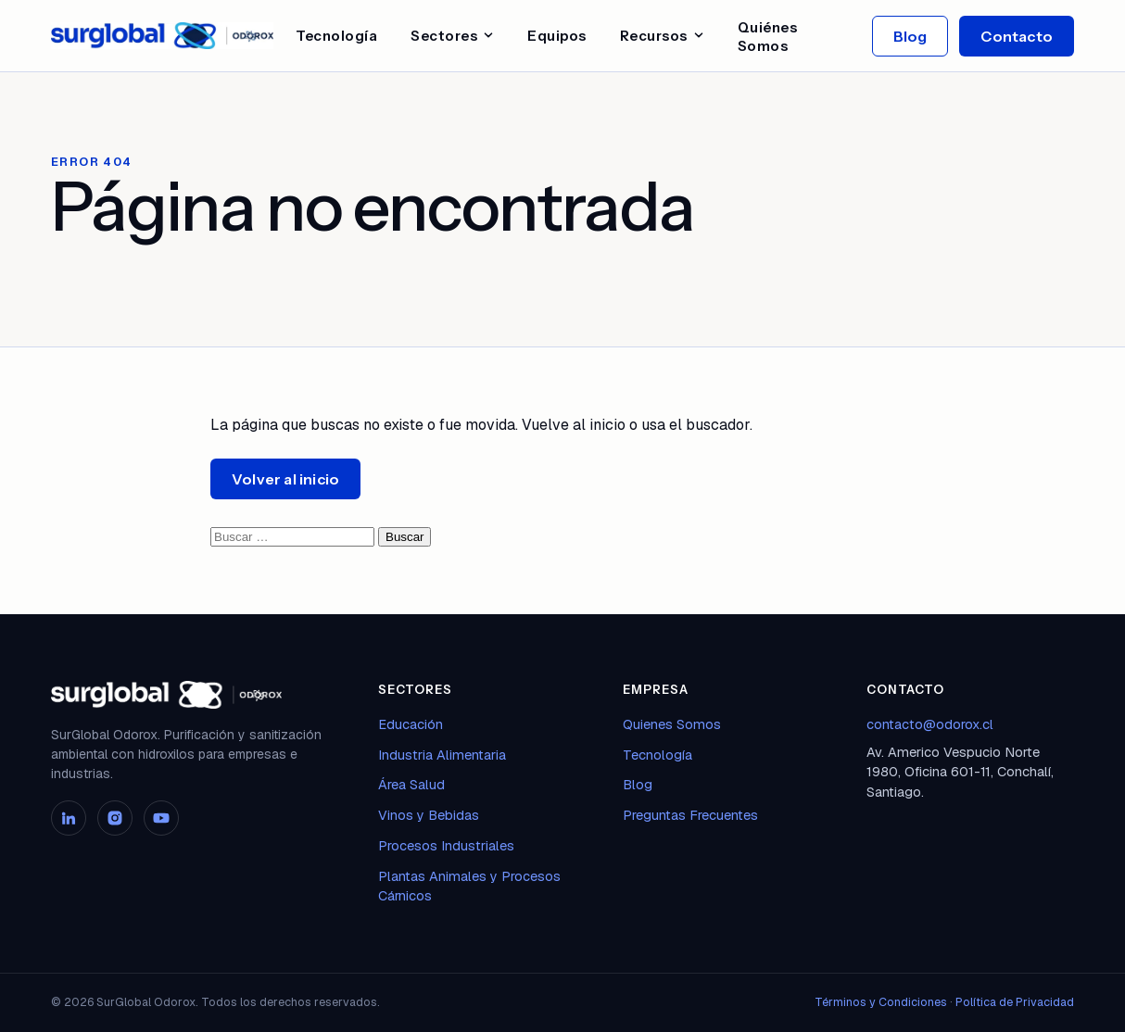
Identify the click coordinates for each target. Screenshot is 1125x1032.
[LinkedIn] (68, 818)
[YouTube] (161, 818)
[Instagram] (115, 818)
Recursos (662, 35)
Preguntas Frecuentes (690, 815)
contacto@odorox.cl (929, 724)
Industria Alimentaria (442, 754)
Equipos (557, 35)
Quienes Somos (672, 724)
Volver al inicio (285, 479)
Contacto (1016, 36)
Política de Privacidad (1014, 1002)
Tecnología (336, 35)
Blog (910, 36)
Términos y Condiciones (881, 1002)
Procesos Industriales (446, 845)
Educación (410, 724)
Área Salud (411, 784)
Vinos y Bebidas (428, 815)
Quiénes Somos (768, 37)
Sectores (452, 35)
